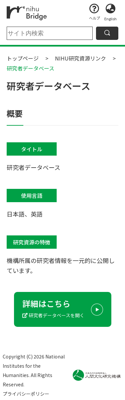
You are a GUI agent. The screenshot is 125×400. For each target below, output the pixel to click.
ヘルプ (94, 18)
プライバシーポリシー (26, 393)
